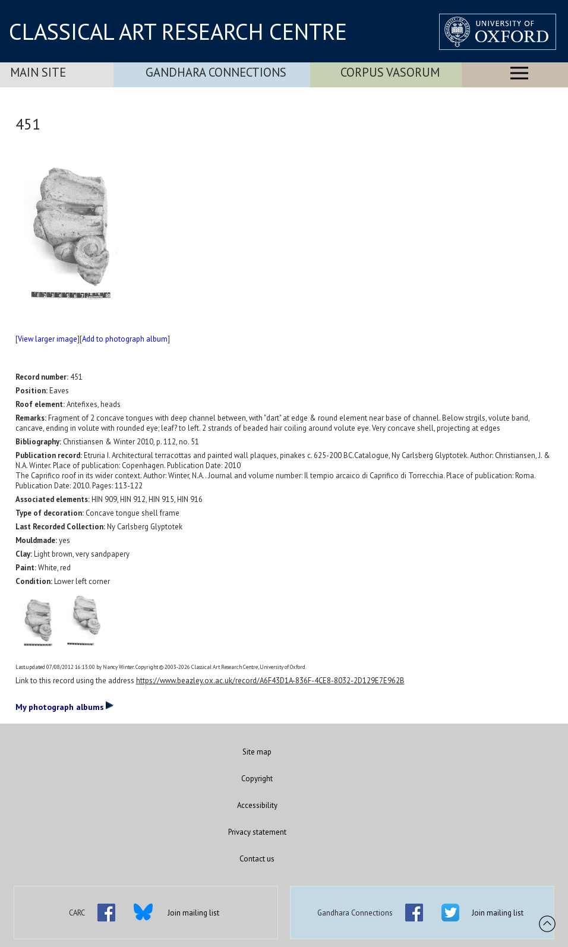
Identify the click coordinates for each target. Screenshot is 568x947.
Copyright (257, 779)
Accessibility (257, 805)
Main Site (38, 72)
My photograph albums (64, 706)
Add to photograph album (125, 339)
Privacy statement (257, 832)
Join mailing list (193, 913)
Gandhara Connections (216, 72)
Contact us (256, 859)
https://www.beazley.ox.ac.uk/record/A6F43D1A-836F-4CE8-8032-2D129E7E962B (270, 680)
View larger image (47, 339)
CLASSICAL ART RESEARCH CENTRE (178, 31)
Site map (257, 752)
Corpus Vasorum (390, 72)
